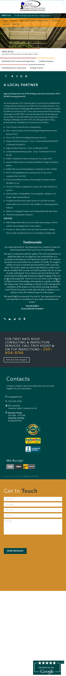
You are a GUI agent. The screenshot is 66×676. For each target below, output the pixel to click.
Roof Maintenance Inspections (14, 68)
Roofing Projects (36, 68)
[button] (8, 278)
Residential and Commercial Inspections (18, 61)
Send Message (15, 551)
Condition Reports (46, 61)
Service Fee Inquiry (16, 360)
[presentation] (22, 540)
